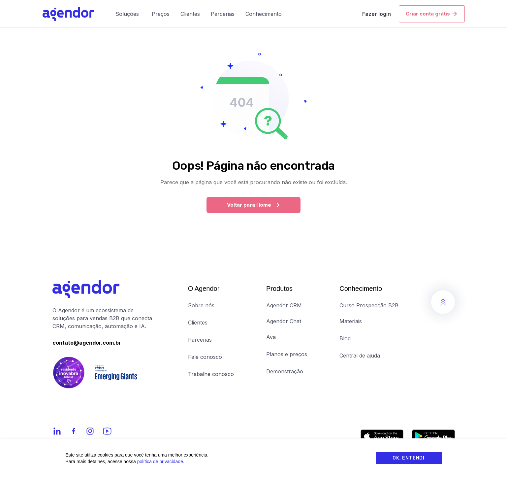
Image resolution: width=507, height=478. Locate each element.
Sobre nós (201, 305)
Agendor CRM (284, 305)
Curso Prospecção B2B (368, 305)
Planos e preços (286, 354)
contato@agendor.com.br (86, 342)
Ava (271, 337)
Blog (345, 338)
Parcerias (200, 339)
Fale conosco (205, 357)
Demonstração (284, 371)
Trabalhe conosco (211, 374)
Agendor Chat (283, 321)
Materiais (350, 321)
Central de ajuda (359, 355)
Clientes (197, 322)
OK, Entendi (409, 458)
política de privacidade (160, 461)
